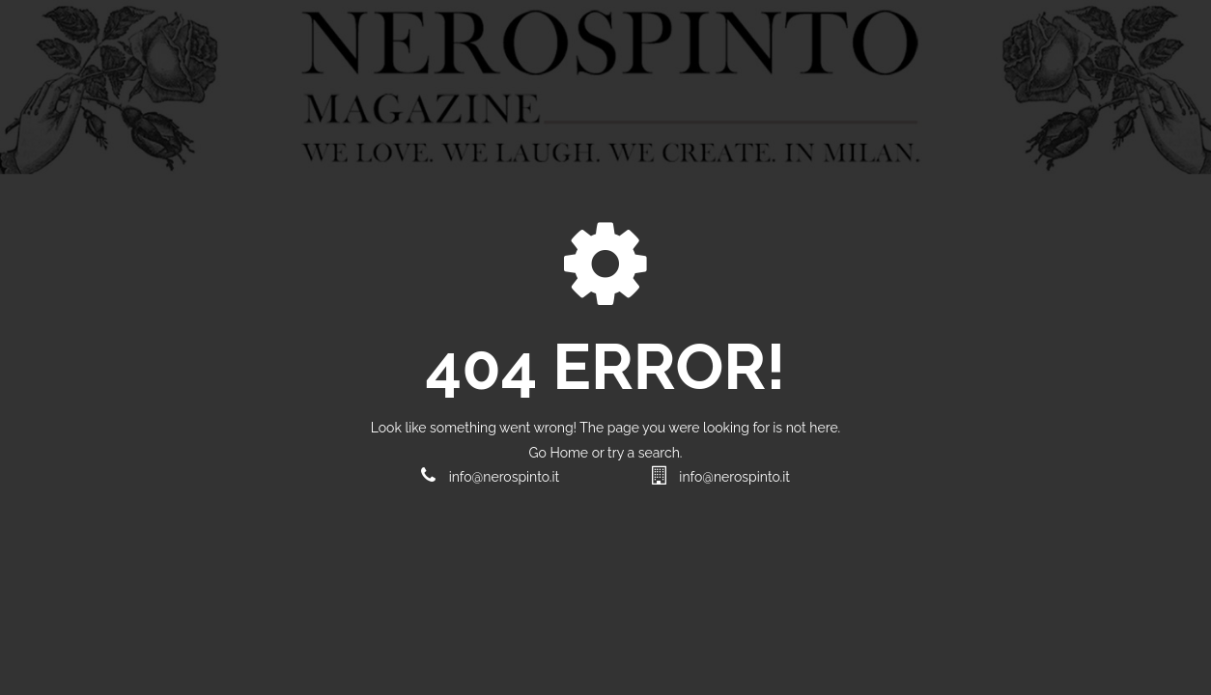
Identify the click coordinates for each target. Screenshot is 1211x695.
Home (570, 452)
